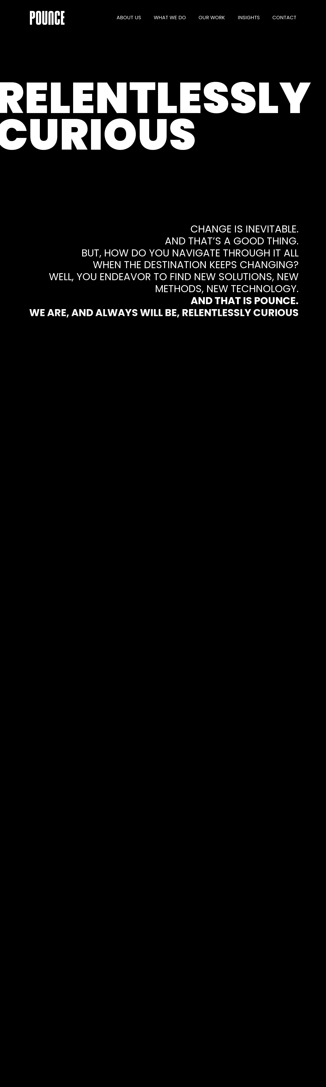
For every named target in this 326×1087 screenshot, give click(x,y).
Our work (212, 18)
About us (129, 18)
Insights (249, 18)
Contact (284, 18)
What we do (170, 18)
